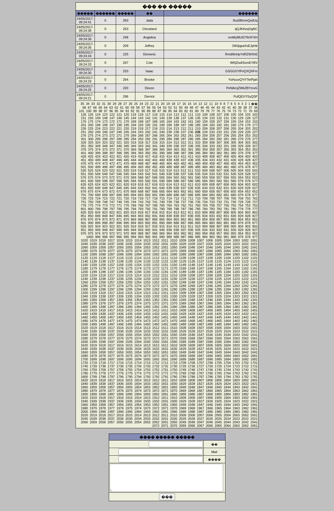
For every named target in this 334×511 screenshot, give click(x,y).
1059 (93, 247)
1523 (235, 331)
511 (190, 170)
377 (255, 153)
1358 (102, 300)
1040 (84, 244)
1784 (227, 376)
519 (133, 170)
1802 (245, 380)
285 (197, 139)
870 (126, 219)
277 (255, 139)
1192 (155, 272)
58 (138, 107)
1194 (137, 272)
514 (169, 170)
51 (175, 107)
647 (112, 188)
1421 (254, 314)
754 (240, 205)
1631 (164, 348)
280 (233, 139)
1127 (200, 261)
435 (197, 160)
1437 (111, 314)
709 (204, 198)
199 (97, 125)
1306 (209, 293)
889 (169, 223)
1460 (84, 317)
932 (219, 230)
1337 (111, 296)
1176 (119, 268)
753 (247, 205)
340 (162, 146)
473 (104, 163)
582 (219, 181)
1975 (128, 408)
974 (97, 233)
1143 (235, 265)
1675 (128, 355)
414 (169, 156)
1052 (155, 247)
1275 (128, 286)
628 (247, 188)
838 (176, 216)
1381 (254, 307)
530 (233, 174)
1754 (137, 369)
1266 (209, 286)
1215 (128, 275)
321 (119, 142)
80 (197, 111)
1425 (218, 314)
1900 (84, 394)
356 (226, 149)
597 (112, 181)
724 (97, 198)
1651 (164, 352)
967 (147, 233)
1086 (209, 254)
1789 (182, 376)
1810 (173, 380)
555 (233, 177)
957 (219, 233)
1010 (173, 240)
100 (88, 111)
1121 (254, 261)
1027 (200, 244)
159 (204, 121)
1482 (245, 324)
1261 (254, 286)
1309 (182, 293)
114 (169, 114)
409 (204, 156)
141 (155, 118)
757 (219, 205)
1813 (146, 380)
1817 (111, 380)
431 (226, 160)
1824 (227, 383)
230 (233, 132)
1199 (93, 272)
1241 (254, 282)
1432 (155, 314)
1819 (93, 380)
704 (240, 198)
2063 (235, 425)
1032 (155, 244)
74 (229, 111)
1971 (164, 408)
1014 (137, 240)
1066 (209, 251)
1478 (102, 321)
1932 (155, 401)
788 (176, 209)
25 (136, 103)
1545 (218, 334)
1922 (245, 401)
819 (133, 212)
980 (233, 237)
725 (90, 198)
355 (233, 149)
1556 (119, 334)
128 (247, 118)
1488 (191, 324)
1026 (209, 244)
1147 (200, 265)
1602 (245, 345)
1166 (209, 268)
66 (95, 107)
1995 (128, 411)
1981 (254, 411)
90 (143, 111)
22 (152, 103)
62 (116, 107)
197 (112, 125)
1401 (254, 310)
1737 (111, 366)
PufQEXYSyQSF (245, 96)
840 (162, 216)
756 (226, 205)
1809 (182, 380)
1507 (200, 327)
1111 (164, 258)
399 (97, 153)
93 (127, 111)
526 (83, 170)
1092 (155, 254)
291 (155, 139)
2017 (111, 415)
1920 (84, 397)
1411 (164, 310)
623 (104, 184)
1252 (155, 282)
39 (240, 107)
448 (104, 160)
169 (133, 121)
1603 (235, 345)
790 (162, 209)
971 (119, 233)
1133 (146, 261)
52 (170, 107)
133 (212, 118)
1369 (182, 303)
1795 (128, 376)
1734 (137, 366)
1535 (128, 331)
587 (183, 181)
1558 (102, 334)
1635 (128, 348)
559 (204, 177)
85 (170, 111)
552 (255, 177)
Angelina (149, 37)
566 (155, 177)
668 (140, 191)
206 (226, 128)
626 (83, 184)
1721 (254, 366)
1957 (111, 404)
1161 (254, 268)
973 (104, 233)
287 (183, 139)
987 (183, 237)
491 (155, 167)
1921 (254, 401)
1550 (173, 334)
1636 (119, 348)
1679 (93, 355)
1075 (128, 251)
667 (147, 191)
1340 (84, 296)
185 (197, 125)
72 (240, 111)
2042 (245, 422)
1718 (102, 362)
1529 (182, 331)
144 (133, 118)
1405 (218, 310)
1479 (93, 321)
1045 (218, 247)
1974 (137, 408)
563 (176, 177)
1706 (209, 362)
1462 (245, 321)
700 (90, 195)
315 (162, 142)
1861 (254, 390)
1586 (209, 341)
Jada (149, 20)
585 (197, 181)
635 (197, 188)
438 (176, 160)
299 (97, 139)
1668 (191, 355)
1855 (128, 387)
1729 (182, 366)
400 (90, 153)
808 (212, 212)
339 (169, 146)
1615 (128, 345)
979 (240, 237)
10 (216, 103)
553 (247, 177)
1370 (173, 303)
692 (147, 195)
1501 (254, 327)
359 (204, 149)
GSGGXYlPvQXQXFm (241, 71)
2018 (102, 415)
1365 (218, 303)
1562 (245, 338)
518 (140, 170)
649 (97, 188)
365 (162, 149)
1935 (128, 401)
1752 (155, 369)
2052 (155, 422)
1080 (84, 251)
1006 (209, 240)
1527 (200, 331)
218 (140, 128)
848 (104, 216)
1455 (128, 317)
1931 (164, 401)
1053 (146, 247)
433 (212, 160)
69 (256, 111)
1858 (102, 387)
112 (183, 114)
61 (121, 107)
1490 (173, 324)
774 (97, 205)
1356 (119, 300)
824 (97, 212)
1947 (200, 404)
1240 (84, 279)
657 (219, 191)
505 (233, 170)
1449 (182, 317)
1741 (254, 369)
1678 (102, 355)
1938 (102, 401)
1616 (119, 345)
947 (112, 230)
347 (112, 146)
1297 (111, 289)
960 (197, 233)
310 (197, 142)
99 (95, 111)
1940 (84, 401)
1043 (235, 247)
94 (121, 111)
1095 (128, 254)
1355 (128, 300)
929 (240, 230)
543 (140, 174)
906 (226, 226)
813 (176, 212)
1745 (218, 369)
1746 (209, 369)
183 (212, 125)
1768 (191, 373)
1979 (93, 408)
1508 (191, 327)
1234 (137, 279)
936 (190, 230)
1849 (182, 387)
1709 (182, 362)
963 (176, 233)
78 (207, 111)
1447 (200, 317)
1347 (200, 300)
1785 (218, 376)
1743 (235, 369)
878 (247, 223)
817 (147, 212)
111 (190, 114)
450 (90, 160)
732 (219, 202)
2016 (119, 415)
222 (112, 128)
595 (126, 181)
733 (212, 202)
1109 (182, 258)
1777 (111, 373)
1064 (227, 251)
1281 (254, 289)
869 (133, 219)
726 (83, 198)
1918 (102, 397)
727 (255, 202)
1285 (218, 289)
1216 (119, 275)
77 (213, 111)
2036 (119, 418)
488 (176, 167)
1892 (155, 394)
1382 (245, 307)
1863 (235, 390)
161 (190, 121)
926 (83, 226)
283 (212, 139)
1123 (235, 261)
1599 (93, 341)
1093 (146, 254)
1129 (182, 261)
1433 (146, 314)
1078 (102, 251)
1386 (209, 307)
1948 (191, 404)
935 (197, 230)
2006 (209, 415)
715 (162, 198)
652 (255, 191)
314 (169, 142)
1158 (102, 265)
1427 (200, 314)
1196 (119, 272)
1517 (111, 327)
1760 (84, 369)
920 (126, 226)
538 (176, 174)
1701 (254, 362)
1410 (173, 310)
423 (104, 156)
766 (155, 205)
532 (219, 174)
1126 (209, 261)
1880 (84, 390)
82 (186, 111)
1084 (227, 254)
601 (83, 181)
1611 (164, 345)
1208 (191, 275)
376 (83, 149)
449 (97, 160)
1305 (218, 293)
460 (197, 163)
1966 (209, 408)
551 (83, 174)
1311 (164, 293)
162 (183, 121)
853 (247, 219)
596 (119, 181)
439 (169, 160)
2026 (209, 418)
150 (90, 118)
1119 (93, 258)
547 (112, 174)
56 (148, 107)
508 (212, 170)
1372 (155, 303)
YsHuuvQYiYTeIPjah (243, 79)
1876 (119, 390)
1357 (111, 300)
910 (197, 226)
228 (247, 132)
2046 (209, 422)
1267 (200, 286)
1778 (102, 373)
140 (162, 118)
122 (112, 114)
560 (197, 177)
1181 (254, 272)
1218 (102, 275)
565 (162, 177)
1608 (191, 345)
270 (126, 135)
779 (240, 209)
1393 (146, 307)
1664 (227, 355)
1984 (227, 411)
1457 (111, 317)
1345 (218, 300)
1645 (218, 352)
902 (255, 226)
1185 (218, 272)
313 (176, 142)
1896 (119, 394)
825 (90, 212)
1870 (173, 390)
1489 (182, 324)
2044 (227, 422)
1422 (245, 314)
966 (155, 233)
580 (233, 181)
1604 (227, 345)
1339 (93, 296)
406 (226, 156)
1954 (137, 404)
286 (190, 139)
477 (255, 167)
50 (181, 107)
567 (147, 177)
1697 (111, 359)
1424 (227, 314)
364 (169, 149)
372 (112, 149)
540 (162, 174)
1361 (254, 303)
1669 (182, 355)
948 (104, 230)
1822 (245, 383)
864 (169, 219)
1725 (218, 366)
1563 (235, 338)
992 (147, 237)
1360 (84, 300)
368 (140, 149)
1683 (235, 359)
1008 (191, 240)
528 (247, 174)
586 (190, 181)
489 (169, 167)
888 (176, 223)
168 (140, 121)
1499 (93, 324)
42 (223, 107)
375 (90, 149)
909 (204, 226)
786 (190, 209)
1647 (200, 352)
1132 (155, 261)
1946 (209, 404)
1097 (111, 254)
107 (219, 114)
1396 (119, 307)
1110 (173, 258)
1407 (200, 310)
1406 (209, 310)
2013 (146, 415)
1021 (254, 244)
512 (183, 170)
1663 (235, 355)
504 (240, 170)
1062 (245, 251)
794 (133, 209)
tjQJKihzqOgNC (246, 29)
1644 (227, 352)
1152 (155, 265)
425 (90, 156)
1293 (146, 289)
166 (155, 121)
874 (97, 219)
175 (90, 121)
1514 (137, 327)
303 (247, 142)
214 (169, 128)
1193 (146, 272)
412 (183, 156)
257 (219, 135)
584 (204, 181)
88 (154, 111)
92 (132, 111)
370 (126, 149)
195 (126, 125)
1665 (218, 355)
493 (140, 167)
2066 (209, 425)
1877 (111, 390)
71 (245, 111)
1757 (111, 369)
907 (219, 226)
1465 (218, 321)
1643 (235, 352)
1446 (209, 317)
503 (247, 170)
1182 (245, 272)
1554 (137, 334)
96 (111, 111)
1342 (245, 300)
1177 (111, 268)
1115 (128, 258)
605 (233, 184)
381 (226, 153)
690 (162, 195)
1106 (209, 258)
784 (204, 209)
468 (140, 163)
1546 (209, 334)
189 (169, 125)
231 (226, 132)
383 (212, 153)
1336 (119, 296)
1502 (245, 327)
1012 (155, 240)
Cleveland (149, 29)
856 (226, 219)
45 (207, 107)
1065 (218, 251)
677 (255, 195)
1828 (191, 383)
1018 (102, 240)
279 (240, 139)
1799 (93, 376)
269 (133, 135)
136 (190, 118)
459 (204, 163)
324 (97, 142)
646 (119, 188)
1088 (191, 254)
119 (133, 114)
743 (140, 202)
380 (233, 153)
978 (247, 237)
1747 (200, 369)
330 (233, 146)
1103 (235, 258)
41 (229, 107)
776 (83, 205)
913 (176, 226)
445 (126, 160)
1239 (93, 279)
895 (126, 223)
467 (147, 163)
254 (240, 135)
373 (104, 149)
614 (169, 184)
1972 (155, 408)
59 (132, 107)
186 (190, 125)
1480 (84, 321)
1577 (111, 338)
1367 (200, 303)
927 (255, 230)
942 (147, 230)
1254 (137, 282)
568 (140, 177)
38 (245, 107)
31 (104, 103)
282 (219, 139)
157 (219, 121)
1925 (218, 401)
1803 (235, 380)
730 (233, 202)
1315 (128, 293)
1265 (218, 286)
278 (247, 139)
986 (190, 237)
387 (183, 153)
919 (133, 226)
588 (176, 181)
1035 (128, 244)
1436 (119, 314)
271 (119, 135)
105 (233, 114)
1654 (137, 352)
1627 (200, 348)
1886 (209, 394)
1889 (182, 394)
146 (119, 118)
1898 (102, 394)
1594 (137, 341)
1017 (111, 240)
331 (226, 146)
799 (97, 209)
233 (212, 132)
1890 (173, 394)
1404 (227, 310)
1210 (173, 275)
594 (133, 181)
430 (233, 160)
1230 (173, 279)
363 (176, 149)
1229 (182, 279)
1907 (200, 397)
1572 (155, 338)
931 (226, 230)
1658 (102, 352)
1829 (182, 383)
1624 (227, 348)
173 (104, 121)
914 (169, 226)
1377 (111, 303)
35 (82, 103)
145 (126, 118)
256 (226, 135)
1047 (200, 247)
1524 (227, 331)
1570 (173, 338)
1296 (119, 289)
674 (97, 191)
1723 (235, 366)
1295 (128, 289)
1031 (164, 244)
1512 (155, 327)
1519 (93, 327)
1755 (128, 369)
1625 (218, 348)
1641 (254, 352)
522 (112, 170)
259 (204, 135)
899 (97, 223)
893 (140, 223)
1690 (173, 359)
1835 (128, 383)
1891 (164, 394)
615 (162, 184)
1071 (164, 251)
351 (83, 146)
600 (90, 181)
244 (133, 132)
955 (233, 233)
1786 (209, 376)
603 (247, 184)
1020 (84, 240)
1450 (173, 317)
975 (90, 233)
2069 (182, 425)
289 (169, 139)
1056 (119, 247)
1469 (182, 321)
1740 (84, 366)
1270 (173, 286)
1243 (235, 282)
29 (114, 103)
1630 (173, 348)
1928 (191, 401)
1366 (209, 303)
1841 (254, 387)
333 (212, 146)
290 (162, 139)
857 (219, 219)
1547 (200, 334)
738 (176, 202)
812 (183, 212)
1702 (245, 362)
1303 (235, 293)
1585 (218, 341)
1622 (245, 348)
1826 (209, 383)
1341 (254, 300)
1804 (227, 380)
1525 (218, 331)
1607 (200, 345)
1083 (235, 254)
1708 (191, 362)
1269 (182, 286)
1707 (200, 362)
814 (169, 212)
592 (147, 181)
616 (155, 184)
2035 (128, 418)
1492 (155, 324)
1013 (146, 240)
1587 (200, 341)
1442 (245, 317)
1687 (200, 359)
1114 (137, 258)
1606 (209, 345)
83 (181, 111)
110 (197, 114)
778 (247, 209)
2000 (84, 411)
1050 (173, 247)
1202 (245, 275)
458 (212, 163)
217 (147, 128)
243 (140, 132)
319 (133, 142)
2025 (218, 418)
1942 (245, 404)
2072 (155, 425)
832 (219, 216)
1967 (200, 408)
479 (240, 167)
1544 (227, 334)
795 (126, 209)
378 (247, 153)
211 (190, 128)
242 (147, 132)
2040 (84, 418)
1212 (155, 275)
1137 (111, 261)
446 (119, 160)
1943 (235, 404)
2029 (182, 418)
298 (104, 139)
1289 (182, 289)
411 (190, 156)
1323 (235, 296)
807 (219, 212)
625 (90, 184)
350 (90, 146)
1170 (173, 268)
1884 (227, 394)
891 (155, 223)
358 (212, 149)
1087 (200, 254)
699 (97, 195)
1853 (146, 387)
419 (133, 156)
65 (100, 107)
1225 (218, 279)
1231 (164, 279)
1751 (164, 369)
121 (119, 114)
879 (240, 223)
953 (247, 233)
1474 (137, 321)
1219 (93, 275)
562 (183, 177)
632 (219, 188)
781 (226, 209)
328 (247, 146)
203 (247, 128)
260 (197, 135)
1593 (146, 341)
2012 (155, 415)
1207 (200, 275)
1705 (218, 362)
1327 (200, 296)
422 (112, 156)
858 (212, 219)
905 (233, 226)
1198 (102, 272)
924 (97, 226)
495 (126, 167)
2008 (191, 415)
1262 (245, 286)
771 (119, 205)
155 (233, 121)
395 (126, 153)
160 (197, 121)
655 (233, 191)
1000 (89, 237)
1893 (146, 394)
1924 (227, 401)
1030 (173, 244)
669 (133, 191)
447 (112, 160)
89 (148, 111)
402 (255, 156)
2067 (200, 425)
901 (83, 223)
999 (97, 237)
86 (164, 111)
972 (112, 233)
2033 (146, 418)
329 (240, 146)
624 (97, 184)
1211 (164, 275)
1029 (182, 244)
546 (119, 174)
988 (176, 237)
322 (112, 142)
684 (204, 195)
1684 (227, 359)
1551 (164, 334)
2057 (111, 422)
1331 (164, 296)
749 (97, 202)
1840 (84, 383)
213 (176, 128)
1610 (173, 345)
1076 (119, 251)
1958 (102, 404)
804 (240, 212)
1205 (218, 275)
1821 (254, 383)
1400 (84, 307)
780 (233, 209)
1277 (111, 286)
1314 (137, 293)
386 (190, 153)
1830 (173, 383)
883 (212, 223)
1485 (218, 324)
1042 (245, 247)
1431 (164, 314)
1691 (164, 359)
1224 (227, 279)
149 (97, 118)
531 (226, 174)
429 (240, 160)
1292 (155, 289)
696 (119, 195)
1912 (155, 397)
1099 (93, 254)
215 (162, 128)
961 (190, 233)
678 (247, 195)
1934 (137, 401)
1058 (102, 247)
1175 (128, 268)
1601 (254, 345)
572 (112, 177)
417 (147, 156)
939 (169, 230)
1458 (102, 317)
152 (255, 121)
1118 (102, 258)
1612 (155, 345)
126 (83, 114)
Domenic (149, 54)
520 (126, 170)
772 (112, 205)
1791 (164, 376)
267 (147, 135)
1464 (227, 321)
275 (90, 135)
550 (90, 174)
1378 (102, 303)
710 (197, 198)
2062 (245, 425)
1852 (155, 387)
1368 (191, 303)
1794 (137, 376)
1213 (146, 275)
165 (162, 121)
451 (83, 160)
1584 (227, 341)
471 (119, 163)
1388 (191, 307)
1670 (173, 355)
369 (133, 149)
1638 (102, 348)
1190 (173, 272)
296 (119, 139)
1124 (227, 261)
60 (127, 107)
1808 (191, 380)
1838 (102, 383)
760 (197, 205)
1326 (209, 296)
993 (140, 237)
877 (255, 223)
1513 (146, 327)
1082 (245, 254)
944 (133, 230)
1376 (119, 303)
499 (97, 167)
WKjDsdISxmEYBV (244, 62)
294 (133, 139)
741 (155, 202)
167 (147, 121)
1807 (200, 380)
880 (233, 223)
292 (147, 139)
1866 (209, 390)
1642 (245, 352)
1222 (245, 279)
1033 (146, 244)
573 (104, 177)
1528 (191, 331)
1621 (254, 348)
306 (226, 142)
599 (97, 181)
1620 (84, 345)
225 (90, 128)
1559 (93, 334)
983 (212, 237)
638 (176, 188)
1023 (235, 244)
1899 (93, 394)
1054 (137, 247)
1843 (235, 387)
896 (119, 223)
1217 (111, 275)
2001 (254, 415)
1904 (227, 397)
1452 (155, 317)
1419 (93, 310)
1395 (128, 307)
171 (119, 121)
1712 (155, 362)
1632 (155, 348)
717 (147, 198)
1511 (164, 327)
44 (213, 107)
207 (219, 128)
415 (162, 156)
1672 (155, 355)
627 (255, 188)
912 (183, 226)
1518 (102, 327)
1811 (164, 380)
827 (255, 216)
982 (219, 237)
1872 (155, 390)
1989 (182, 411)
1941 (254, 404)
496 (119, 167)
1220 (84, 275)
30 (109, 103)
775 (90, 205)
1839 (93, 383)
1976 (119, 408)
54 (159, 107)
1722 (245, 366)
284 (204, 139)
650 (90, 188)
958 (212, 233)
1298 (102, 289)
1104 (227, 258)
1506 (209, 327)
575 (90, 177)
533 (212, 174)
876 (83, 219)
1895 (128, 394)
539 (169, 174)
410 (197, 156)
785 (197, 209)
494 (133, 167)
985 (197, 237)
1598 (102, 341)
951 (83, 230)
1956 (119, 404)
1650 (173, 352)
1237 (111, 279)
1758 (102, 369)
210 (197, 128)
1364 (227, 303)
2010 (173, 415)
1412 (155, 310)
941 (155, 230)
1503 (235, 327)
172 (112, 121)
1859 (93, 387)
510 (197, 170)
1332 (155, 296)
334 (204, 146)
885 (197, 223)
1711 (164, 362)
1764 (227, 373)
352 (255, 149)
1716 (119, 362)
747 (112, 202)
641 (155, 188)
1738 (102, 366)
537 (183, 174)
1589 (182, 341)
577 (255, 181)
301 (83, 139)
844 (133, 216)
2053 (146, 422)
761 (190, 205)
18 (173, 103)
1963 (235, 408)
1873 (146, 390)
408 (212, 156)
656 (226, 191)
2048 (191, 422)
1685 (218, 359)
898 (104, 223)
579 (240, 181)
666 (155, 191)
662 (183, 191)
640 (162, 188)
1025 (218, 244)
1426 (209, 314)
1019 (93, 240)
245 (126, 132)
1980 (84, 408)
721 (119, 198)
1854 (137, 387)
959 (204, 233)
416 (155, 156)
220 (126, 128)
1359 (93, 300)
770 (126, 205)
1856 (119, 387)
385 (197, 153)
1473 (146, 321)
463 (176, 163)
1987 (200, 411)
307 (219, 142)
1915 (128, 397)
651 (83, 188)
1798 (102, 376)
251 (83, 132)
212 (183, 128)
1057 (111, 247)
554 (240, 177)
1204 (227, 275)
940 (162, 230)
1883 (235, 394)
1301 (254, 293)
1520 (84, 327)
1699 (93, 359)
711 (190, 198)
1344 (227, 300)
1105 (218, 258)
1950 (173, 404)
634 (204, 188)
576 (83, 177)
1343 (235, 300)
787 (183, 209)
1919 (93, 397)
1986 (209, 411)
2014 (137, 415)
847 (112, 216)
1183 (235, 272)
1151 (164, 265)
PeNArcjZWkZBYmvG (242, 88)
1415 (128, 310)
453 (247, 163)
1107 (200, 258)
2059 (93, 422)
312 (183, 142)
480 (233, 167)
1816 (119, 380)
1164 (227, 268)
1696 (119, 359)
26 (130, 103)
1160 (84, 265)
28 (120, 103)
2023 (235, 418)
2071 (164, 425)
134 (204, 118)
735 (197, 202)
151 (83, 118)
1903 (235, 397)
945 (126, 230)
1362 (245, 303)
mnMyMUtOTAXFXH (243, 37)
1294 (137, 289)
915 (162, 226)
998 (104, 237)
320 (126, 142)
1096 (119, 254)
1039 (93, 244)
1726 (209, 366)
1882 (245, 394)
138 (176, 118)
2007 (200, 415)
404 (240, 156)
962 (183, 233)
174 (97, 121)
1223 (235, 279)
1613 (146, 345)
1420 (84, 310)
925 (90, 226)
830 (233, 216)
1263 (235, 286)
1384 (227, 307)
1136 (119, 261)
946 (119, 230)
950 (90, 230)
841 (155, 216)
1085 (218, 254)
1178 (102, 268)
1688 (191, 359)
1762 (245, 373)
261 (190, 135)
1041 (254, 247)
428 (247, 160)
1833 (146, 383)
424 (97, 156)
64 (105, 107)
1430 (173, 314)
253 (247, 135)
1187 (200, 272)
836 (190, 216)
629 (240, 188)
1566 (209, 338)
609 (204, 184)
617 (147, 184)
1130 (173, 261)
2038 (102, 418)
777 (255, 209)
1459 (93, 317)
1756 (119, 369)
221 (119, 128)
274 (97, 135)
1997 (111, 411)
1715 (128, 362)
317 (147, 142)
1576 (119, 338)
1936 (119, 401)
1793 (146, 376)
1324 (227, 296)
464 (169, 163)
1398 (102, 307)
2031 (164, 418)
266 (155, 135)
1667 (200, 355)
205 (233, 128)
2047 (200, 422)
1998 (102, 411)
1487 (200, 324)
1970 (173, 408)
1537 (111, 331)
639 (169, 188)
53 (164, 107)
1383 (235, 307)
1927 (200, 401)
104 (240, 114)
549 (97, 174)
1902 (245, 397)
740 (162, 202)
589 (169, 181)
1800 (84, 376)
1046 (209, 247)
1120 (84, 258)
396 (119, 153)
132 (219, 118)
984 (204, 237)
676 (83, 191)
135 (197, 118)
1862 (245, 390)
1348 (191, 300)
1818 (102, 380)
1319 (93, 293)
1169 (182, 268)
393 (140, 153)
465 (162, 163)
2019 (93, 415)
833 (212, 216)
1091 (164, 254)
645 (126, 188)
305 (233, 142)
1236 (119, 279)
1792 (155, 376)
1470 (173, 321)
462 (183, 163)
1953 (146, 404)
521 (119, 170)
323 (104, 142)
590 (162, 181)
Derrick (149, 96)
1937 (111, 401)
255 (233, 135)
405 (233, 156)
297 (112, 139)
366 (155, 149)
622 (112, 184)
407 (219, 156)
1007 (200, 240)
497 (112, 167)
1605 (218, 345)
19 (168, 103)
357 (219, 149)
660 (197, 191)
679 (240, 195)
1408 (191, 310)
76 (218, 111)
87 (159, 111)
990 (162, 237)
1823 (235, 383)
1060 (84, 247)
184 (204, 125)
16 (184, 103)
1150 (173, 265)
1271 (164, 286)
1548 (191, 334)
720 (126, 198)
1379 (93, 303)
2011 (164, 415)
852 (255, 219)
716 (155, 198)
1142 (245, 265)
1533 (146, 331)
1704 (227, 362)
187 (183, 125)
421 (119, 156)
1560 (84, 334)
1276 (119, 286)
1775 (128, 373)
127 (255, 118)
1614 (137, 345)
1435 (128, 314)
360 (197, 149)
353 (247, 149)
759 (204, 205)
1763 (235, 373)
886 (190, 223)
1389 (182, 307)
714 (169, 198)
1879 (93, 390)
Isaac (149, 71)
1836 (119, 383)
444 (133, 160)
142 (147, 118)
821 (119, 212)
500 (90, 167)
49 (186, 107)
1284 (227, 289)
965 (162, 233)
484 (204, 167)
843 (140, 216)
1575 (128, 338)
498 (104, 167)
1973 (146, 408)
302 (255, 142)
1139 (93, 261)
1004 (227, 240)
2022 (245, 418)
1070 (173, 251)
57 (143, 107)
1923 (235, 401)
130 (233, 118)
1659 (93, 352)
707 (219, 198)
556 (226, 177)
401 (83, 153)
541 (155, 174)
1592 (155, 341)
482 (219, 167)
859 (204, 219)
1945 (218, 404)
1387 (200, 307)
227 (255, 132)
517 (147, 170)
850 (90, 216)
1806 (209, 380)
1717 (111, 362)
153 (247, 121)
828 (247, 216)
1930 (173, 401)
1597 (111, 341)
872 (112, 219)
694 (133, 195)
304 (240, 142)
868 (140, 219)
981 (226, 237)
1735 (128, 366)
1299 (93, 289)
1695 (128, 359)
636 (190, 188)
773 (104, 205)
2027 (200, 418)
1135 (128, 261)
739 (169, 202)
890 (162, 223)
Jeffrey (149, 45)
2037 (111, 418)
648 (104, 188)
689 (169, 195)
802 (255, 212)
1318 (102, 293)
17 (179, 103)
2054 (137, 422)
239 (169, 132)
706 (226, 198)
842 (147, 216)
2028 (191, 418)
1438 (102, 314)
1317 (111, 293)
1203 (235, 275)
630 (233, 188)
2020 (84, 415)
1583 (235, 341)
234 (204, 132)
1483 (235, 324)
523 (104, 170)
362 (183, 149)
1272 (155, 286)
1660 (84, 352)
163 (176, 121)
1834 (137, 383)
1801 (254, 380)
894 (133, 223)
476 (83, 163)
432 (219, 160)
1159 (93, 265)
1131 (164, 261)
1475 (128, 321)
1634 (137, 348)
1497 (111, 324)
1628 (191, 348)
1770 (173, 373)
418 (140, 156)
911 (190, 226)
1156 (119, 265)
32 (98, 103)
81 (191, 111)
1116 (119, 258)
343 (140, 146)
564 (169, 177)
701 (83, 195)
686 (190, 195)
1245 (218, 282)
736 (190, 202)
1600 (84, 341)
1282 (245, 289)
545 (126, 174)
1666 (209, 355)
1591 (164, 341)
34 (87, 103)
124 (97, 114)
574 (97, 177)
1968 (191, 408)
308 (212, 142)
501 (83, 167)
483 (212, 167)
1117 (111, 258)
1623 (235, 348)
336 (190, 146)
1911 (164, 397)
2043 (235, 422)
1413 (146, 310)
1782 (245, 376)
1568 (191, 338)
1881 (254, 394)
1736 (119, 366)
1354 (137, 300)
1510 (173, 327)
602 (255, 184)
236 (190, 132)
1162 (245, 268)
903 (247, 226)
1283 (235, 289)
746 (119, 202)
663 (176, 191)
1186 (209, 272)
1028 (191, 244)
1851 (164, 387)
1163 (235, 268)
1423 (235, 314)
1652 (155, 352)
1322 (245, 296)
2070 (173, 425)
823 (104, 212)
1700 (84, 359)
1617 (111, 345)
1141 (254, 265)
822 (112, 212)
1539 (93, 331)
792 (147, 209)
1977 (111, 408)
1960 (84, 404)
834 (204, 216)
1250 (173, 282)
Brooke (149, 79)
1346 (209, 300)
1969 (182, 408)
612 (183, 184)
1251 (164, 282)
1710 (173, 362)
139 (169, 118)
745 (126, 202)
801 (83, 209)
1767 (200, 373)
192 (147, 125)
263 (176, 135)
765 (162, 205)
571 (119, 177)
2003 (235, 415)
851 (83, 216)
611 (190, 184)
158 (212, 121)
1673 (146, 355)
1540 (84, 331)
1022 (245, 244)
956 (226, 233)
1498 (102, 324)
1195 (128, 272)
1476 (119, 321)
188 (176, 125)
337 (183, 146)
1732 (155, 366)
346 (119, 146)
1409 (182, 310)
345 (126, 146)
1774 (137, 373)
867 (147, 219)
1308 (191, 293)
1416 (119, 310)
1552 (155, 334)
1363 (235, 303)
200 (90, 125)
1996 (119, 411)
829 (240, 216)
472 (112, 163)
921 (119, 226)
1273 (146, 286)
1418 (102, 310)
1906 (209, 397)
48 (191, 107)
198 (104, 125)
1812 (155, 380)
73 (234, 111)
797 (112, 209)
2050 (173, 422)
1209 (182, 275)
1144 (227, 265)
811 (190, 212)
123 (104, 114)
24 (141, 103)
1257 (111, 282)
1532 (155, 331)
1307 (200, 293)
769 (133, 205)
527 (255, 174)
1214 (137, 275)
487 (183, 167)
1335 (128, 296)
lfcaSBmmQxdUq (245, 20)
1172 (155, 268)
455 (233, 163)
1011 (164, 240)
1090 (173, 254)
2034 (137, 418)
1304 (227, 293)
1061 (254, 251)
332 (219, 146)
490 (162, 167)
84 (175, 111)
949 (97, 230)
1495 (128, 324)
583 (212, 181)
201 (83, 125)
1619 (93, 345)
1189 (182, 272)
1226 (209, 279)
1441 (254, 317)
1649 (182, 352)
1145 (218, 265)
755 (233, 205)
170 (126, 121)
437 (183, 160)
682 (219, 195)
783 (212, 209)
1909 (182, 397)
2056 (119, 422)
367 (147, 149)
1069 (182, 251)
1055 (128, 247)
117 (147, 114)
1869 (182, 390)
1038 (102, 244)
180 (233, 125)
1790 (173, 376)
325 (90, 142)
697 (112, 195)
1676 (119, 355)
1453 (146, 317)
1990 (173, 411)
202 (255, 128)
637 (183, 188)
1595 (128, 341)
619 (133, 184)
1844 (227, 387)
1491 (164, 324)
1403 (235, 310)
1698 (102, 359)
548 (104, 174)
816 (155, 212)
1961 (254, 408)
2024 (227, 418)
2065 (218, 425)
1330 (173, 296)
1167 (200, 268)
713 (176, 198)
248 (104, 132)
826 (83, 212)
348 (104, 146)
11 (211, 103)
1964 (227, 408)
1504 (227, 327)
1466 (209, 321)
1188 (191, 272)
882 (219, 223)
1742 (245, 369)
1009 (182, 240)
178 (247, 125)
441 (155, 160)
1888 (191, 394)
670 (126, 191)
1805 (218, 380)
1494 (137, 324)
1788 (191, 376)
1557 (111, 334)
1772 (155, 373)
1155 (128, 265)
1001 (254, 240)
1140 (84, 261)
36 (256, 107)
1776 (119, 373)
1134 (137, 261)
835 (197, 216)
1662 (245, 355)
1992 (155, 411)
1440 (84, 314)
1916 (119, 397)
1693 (146, 359)
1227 (200, 279)
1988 (191, 411)
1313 (146, 293)
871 (119, 219)
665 (162, 191)
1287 (200, 289)
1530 (173, 331)
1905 (218, 397)
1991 (164, 411)
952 (255, 233)
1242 (245, 282)
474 (97, 163)
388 (176, 153)
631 (226, 188)
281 (226, 139)
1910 (173, 397)
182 (219, 125)
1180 (84, 268)
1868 (191, 390)
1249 (182, 282)
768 (140, 205)
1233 (146, 279)
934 (204, 230)
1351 (164, 300)
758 (212, 205)
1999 (93, 411)
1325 (218, 296)
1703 (235, 362)
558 (212, 177)
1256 (119, 282)
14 (195, 103)
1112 (155, 258)
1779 (93, 373)
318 (140, 142)
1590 (173, 341)
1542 (245, 334)
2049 (182, 422)
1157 (111, 265)
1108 (191, 258)
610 (197, 184)
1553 (146, 334)
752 (255, 205)
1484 (227, 324)
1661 (254, 355)
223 (104, 128)
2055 (128, 422)
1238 (102, 279)
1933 (146, 401)
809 (204, 212)
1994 (137, 411)
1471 (164, 321)
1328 (191, 296)
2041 (254, 422)
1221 (254, 279)
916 (155, 226)
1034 (137, 244)
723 (104, 198)
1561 (254, 338)
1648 (191, 352)
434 (204, 160)
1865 (218, 390)
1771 (164, 373)
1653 (146, 352)
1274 (137, 286)
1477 (111, 321)
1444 (227, 317)
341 (155, 146)
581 (226, 181)
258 (212, 135)
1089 (182, 254)
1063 (235, 251)
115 (162, 114)
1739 (93, 366)
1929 (182, 401)
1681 (254, 359)
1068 (191, 251)
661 (190, 191)
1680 (84, 355)
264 (169, 135)
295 (126, 139)
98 (100, 111)
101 (81, 111)
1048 (191, 247)
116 (155, 114)
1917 (111, 397)
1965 (218, 408)
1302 (245, 293)
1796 (119, 376)
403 (247, 156)
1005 (218, 240)
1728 (191, 366)
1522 (245, 331)
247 (112, 132)
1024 (227, 244)
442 (147, 160)
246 (119, 132)
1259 (93, 282)
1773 (146, 373)
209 (204, 128)
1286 (209, 289)
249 (97, 132)
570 (126, 177)
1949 (182, 404)
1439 (93, 314)
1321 (254, 296)
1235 (128, 279)
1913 (146, 397)
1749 (182, 369)
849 (97, 216)
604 (240, 184)
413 (176, 156)
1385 (218, 307)
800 (90, 209)
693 (140, 195)
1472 (155, 321)
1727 (200, 366)
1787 (200, 376)
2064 (227, 425)
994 (133, 237)
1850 (173, 387)
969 (133, 233)
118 (140, 114)
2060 (84, 422)
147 (112, 118)
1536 (119, 331)
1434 (137, 314)
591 (155, 181)
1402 (245, 310)
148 (104, 118)
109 (204, 114)
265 (162, 135)
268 (140, 135)
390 (162, 153)
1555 (128, 334)
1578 (102, 338)
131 (226, 118)
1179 (93, 268)
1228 (191, 279)
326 (83, 142)
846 (119, 216)
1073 (146, 251)
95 (116, 111)
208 (212, 128)
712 (183, 198)
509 (204, 170)
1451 (164, 317)
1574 (137, 338)
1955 (128, 404)
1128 (191, 261)
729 (240, 202)
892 (147, 223)
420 (126, 156)
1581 (254, 341)
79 (202, 111)
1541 (254, 334)
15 (189, 103)
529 (240, 174)
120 (126, 114)
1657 (111, 352)
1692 (155, 359)
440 (162, 160)
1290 (173, 289)
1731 (164, 366)
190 (162, 125)
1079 (93, 251)
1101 (254, 258)
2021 (254, 418)
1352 (155, 300)
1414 (137, 310)
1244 (227, 282)
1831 (164, 383)
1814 (137, 380)
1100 (84, 254)
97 (105, 111)
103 (247, 114)
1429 (182, 314)
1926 (209, 401)
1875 (128, 390)
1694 (137, 359)
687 (183, 195)
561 (190, 177)
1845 (218, 387)
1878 (102, 390)
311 (190, 142)
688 (176, 195)
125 (90, 114)
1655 (128, 352)
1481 (254, 324)
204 (240, 128)
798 (104, 209)
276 (83, 135)
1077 (111, 251)
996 (119, 237)
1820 (84, 380)
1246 (209, 282)
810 (197, 212)
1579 (93, 338)
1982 (245, 411)
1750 (173, 369)
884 (204, 223)
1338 (102, 296)
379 (240, 153)
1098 (102, 254)
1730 (173, 366)
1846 (209, 387)
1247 (200, 282)
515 (162, 170)
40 (234, 107)
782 (219, 209)
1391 (164, 307)
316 (155, 142)
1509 (182, 327)
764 (169, 205)
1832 (155, 383)
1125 (218, 261)
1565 (218, 338)
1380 (84, 303)
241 (155, 132)
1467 (200, 321)
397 (112, 153)
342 (147, 146)
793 (140, 209)
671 (119, 191)
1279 (93, 286)
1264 (227, 286)
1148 (191, 265)
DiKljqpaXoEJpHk (245, 45)
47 (197, 107)
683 (212, 195)
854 (240, 219)
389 (169, 153)
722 (112, 198)
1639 (93, 348)
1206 (209, 275)
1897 (111, 394)
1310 (173, 293)
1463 (235, 321)
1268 (191, 286)
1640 (84, 348)
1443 (235, 317)
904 (240, 226)
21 (157, 103)
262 (183, 135)
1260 (84, 282)
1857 (111, 387)
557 (219, 177)
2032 (155, 418)
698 (104, 195)
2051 (164, 422)
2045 (218, 422)
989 (169, 237)
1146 (209, 265)
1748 (191, 369)
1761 (254, 373)
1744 (227, 369)
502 (255, 170)
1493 (146, 324)
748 (104, 202)
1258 (102, 282)
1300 (84, 289)
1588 (191, 341)
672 (112, 191)
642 (147, 188)
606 (226, 184)
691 (155, 195)
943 (140, 230)
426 (83, 156)
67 (89, 107)
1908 (191, 397)
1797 (111, 376)
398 (104, 153)
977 (255, 237)
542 (147, 174)
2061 (254, 425)
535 (197, 174)
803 (247, 212)
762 (183, 205)
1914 (137, 397)
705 (233, 198)
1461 (254, 321)
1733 (146, 366)
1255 (128, 282)
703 (247, 198)
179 (240, 125)
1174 (137, 268)
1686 (209, 359)
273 (104, 135)
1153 (146, 265)
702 (255, 198)
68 (84, 107)
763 (176, 205)
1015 (128, 240)
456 (226, 163)
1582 (245, 341)
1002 (245, 240)
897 (112, 223)
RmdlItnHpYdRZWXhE (241, 54)
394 (133, 153)
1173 (146, 268)
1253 (146, 282)
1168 (191, 268)
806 (226, 212)
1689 (182, 359)
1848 (191, 387)
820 (126, 212)
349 (97, 146)
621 (119, 184)
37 (250, 107)
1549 (182, 334)
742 (147, 202)
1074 (137, 251)
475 (90, 163)
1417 (111, 310)
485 (197, 167)
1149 (182, 265)
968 (140, 233)
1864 (227, 390)
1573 (146, 338)
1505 (218, 327)
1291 (164, 289)
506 (226, 170)
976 (83, 233)
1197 (111, 272)
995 (126, 237)
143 (140, 118)
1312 (155, 293)
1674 (137, 355)
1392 (155, 307)
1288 (191, 289)
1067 (200, 251)
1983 (235, 411)
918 (140, 226)
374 (97, 149)
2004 (227, 415)
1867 (200, 390)
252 (255, 135)
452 (255, 163)
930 (233, 230)
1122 (245, 261)
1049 (182, 247)
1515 (128, 327)
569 (133, 177)
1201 (254, 275)
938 (176, 230)
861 (190, 219)
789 (169, 209)
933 (212, 230)
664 (169, 191)
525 (90, 170)
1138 (102, 261)
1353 (146, 300)
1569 (182, 338)
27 (125, 103)
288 (176, 139)
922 (112, 226)
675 (90, 191)
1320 (84, 293)
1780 (84, 373)
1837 (111, 383)
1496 (119, 324)
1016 (119, 240)
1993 (146, 411)
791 (155, 209)
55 (154, 107)
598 (104, 181)
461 (190, 163)
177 (255, 125)
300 (90, 139)
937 (183, 230)
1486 (209, 324)
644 (133, 188)
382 (219, 153)
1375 (128, 303)
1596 (119, 341)
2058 (102, 422)
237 (183, 132)
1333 (146, 296)
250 (90, 132)
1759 (93, 369)
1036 (119, 244)
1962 (245, 408)
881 (226, 223)
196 (119, 125)
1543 (235, 334)
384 (204, 153)
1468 (191, 321)
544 (133, 174)
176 (83, 121)
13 (200, 103)
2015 (128, 415)
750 (90, 202)
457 (219, 163)
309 (204, 142)
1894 (137, 394)
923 (104, 226)
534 (204, 174)
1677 (111, 355)
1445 (218, 317)
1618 (102, 345)
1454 (137, 317)
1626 (209, 348)
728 (247, 202)
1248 (191, 282)
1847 (200, 387)
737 (183, 202)
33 (93, 103)
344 (133, 146)
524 (97, 170)
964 (169, 233)
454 (240, 163)
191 (155, 125)
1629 (182, 348)
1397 (111, 307)
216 (155, 128)
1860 (84, 387)
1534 (137, 331)
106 (226, 114)
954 (240, 233)
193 (140, 125)
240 (162, 132)
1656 (119, 352)
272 (112, 135)
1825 (218, 383)
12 (205, 103)
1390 (173, 307)
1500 (84, 324)
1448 (191, 317)
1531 (164, 331)
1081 (254, 254)
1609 (182, 345)
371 (119, 149)
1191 (164, 272)
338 (176, 146)
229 (240, 132)
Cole (149, 62)
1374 (137, 303)
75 (223, 111)
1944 (227, 404)
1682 (245, 359)
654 (240, 191)
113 (176, 114)
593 (140, 181)
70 (250, 111)
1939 (93, 401)
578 (247, 181)
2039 (93, 418)
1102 (245, 258)
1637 (111, 348)
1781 (254, 376)
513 (176, 170)
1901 (254, 397)
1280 (84, 286)
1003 (235, 240)
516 (155, 170)
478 (247, 167)
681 (226, 195)
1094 (137, 254)
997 (112, 237)
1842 (245, 387)
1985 (218, 411)
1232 (155, 279)
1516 (119, 327)
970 (126, 233)
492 (147, 167)
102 (255, 114)
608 (212, 184)
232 (219, 132)
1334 (137, 296)
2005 (218, 415)
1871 (164, 390)
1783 (235, 376)
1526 (209, 331)
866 (155, 219)
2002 (245, 415)
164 (169, 121)
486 (190, 167)
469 (133, 163)
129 (240, 118)
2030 (173, 418)
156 (226, 121)
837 (183, 216)
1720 (84, 362)
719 (133, 198)
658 (212, 191)
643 (140, 188)
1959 (93, 404)
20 (163, 103)
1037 (111, 244)
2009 (182, 415)
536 (190, 174)
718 (140, 198)
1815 (128, 380)
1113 (146, 258)
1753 (146, 369)
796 (119, 209)
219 (133, 128)
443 (140, 160)
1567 (200, 338)
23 (146, 103)
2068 (191, 425)
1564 (227, 338)
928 (247, 230)
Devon (149, 88)
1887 (200, 394)
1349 (182, 300)
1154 (137, 265)
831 (226, 216)
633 (212, 188)
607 (219, 184)
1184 (227, 272)
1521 (254, 331)
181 (226, 125)
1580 (84, 338)
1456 (119, 317)
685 (197, 195)
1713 (146, 362)
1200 (84, 272)
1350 (173, 300)
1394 (137, 307)
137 (183, 118)
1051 (164, 247)
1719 (93, 362)
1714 (137, 362)
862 (183, 219)
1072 (155, 251)
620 (126, 184)
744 (133, 202)
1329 (182, 296)
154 (240, 121)
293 (140, 139)
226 (83, 128)
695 (126, 195)
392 (147, 153)
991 (155, 237)
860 (197, 219)
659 (204, 191)
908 (212, 226)
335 (197, 146)
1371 (164, 303)
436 (190, 160)
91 (138, 111)
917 (147, 226)
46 (202, 107)
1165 (218, 268)
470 (126, 163)
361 (190, 149)
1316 (119, 293)
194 (133, 125)
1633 (146, 348)
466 (155, 163)
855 (233, 219)
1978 (102, 408)
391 (155, 153)
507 (219, 170)
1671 (164, 355)
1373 (146, 303)
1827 (200, 383)
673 (104, 191)
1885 (218, 394)
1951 (164, 404)
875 (90, 219)
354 (240, 149)
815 (162, 212)
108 (212, 114)
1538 (102, 331)
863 (176, 219)
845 (126, 216)
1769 (182, 373)
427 (255, 160)
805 (233, 212)
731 (226, 202)
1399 (93, 307)
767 (147, 205)
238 (176, 132)
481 (226, 167)
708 (212, 198)
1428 (191, 314)
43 (218, 107)
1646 (209, 352)
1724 (227, 366)
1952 (155, 404)
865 (162, 219)
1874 (137, 390)
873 (104, 219)
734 (204, 202)
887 (183, 223)
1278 (102, 286)
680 (233, 195)
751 (83, 202)
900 (90, 223)
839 (169, 216)
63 (111, 107)
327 (255, 146)
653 (247, 191)
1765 (218, 373)
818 (140, 212)
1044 (227, 247)
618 (140, 184)
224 (97, 128)
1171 (164, 268)
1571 (164, 338)
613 (176, 184)
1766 (209, 373)
